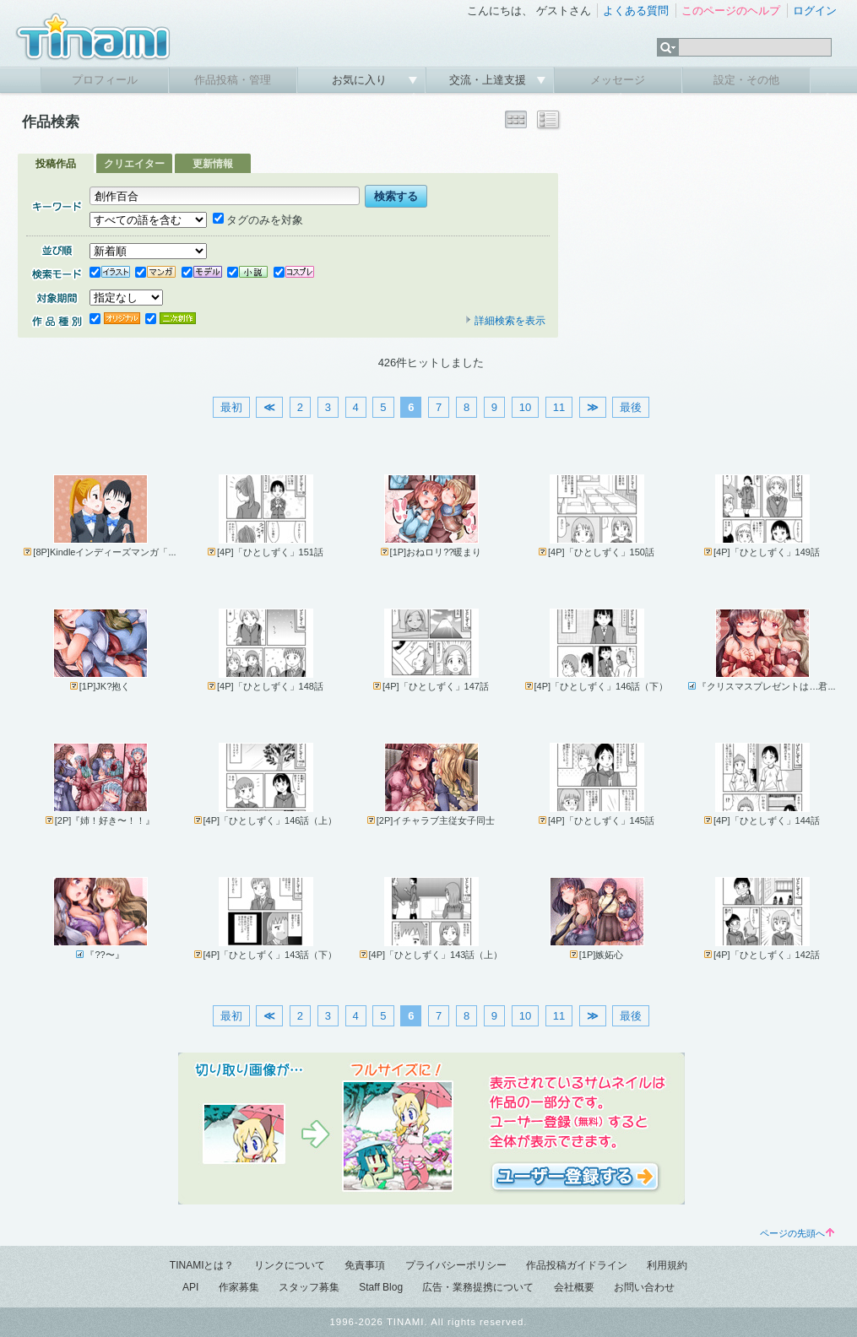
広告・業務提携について (478, 1287)
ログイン (815, 10)
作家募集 (239, 1287)
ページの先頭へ (797, 1233)
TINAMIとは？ (202, 1265)
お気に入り (361, 79)
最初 (231, 407)
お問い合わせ (644, 1287)
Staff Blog (381, 1287)
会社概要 (574, 1287)
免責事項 (364, 1265)
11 (559, 407)
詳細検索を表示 (504, 321)
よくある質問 (636, 10)
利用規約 (667, 1265)
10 (525, 407)
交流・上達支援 (489, 79)
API (190, 1287)
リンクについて (289, 1265)
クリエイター (134, 164)
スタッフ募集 (309, 1287)
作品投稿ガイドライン (576, 1265)
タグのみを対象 (258, 220)
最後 (631, 407)
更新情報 (213, 164)
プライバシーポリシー (456, 1265)
